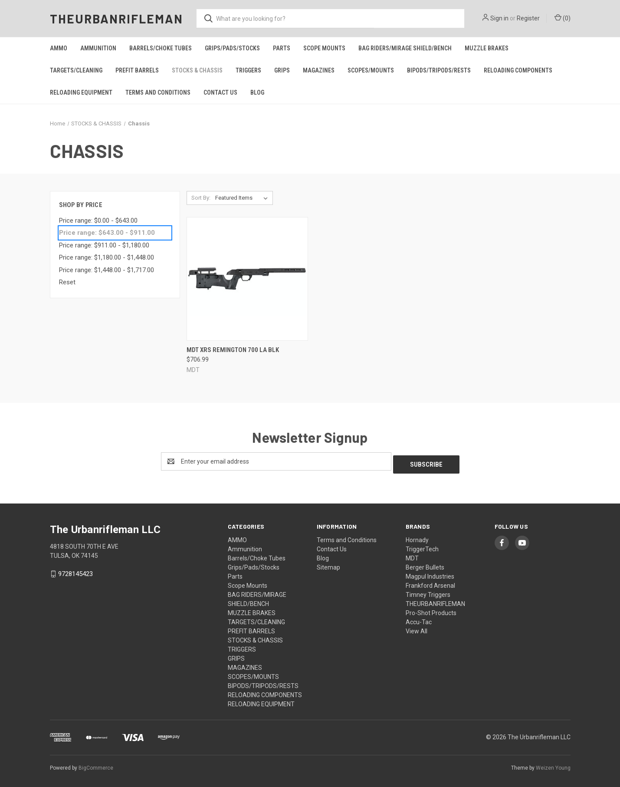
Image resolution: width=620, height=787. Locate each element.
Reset (67, 282)
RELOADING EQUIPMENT (81, 92)
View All (416, 628)
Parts (281, 48)
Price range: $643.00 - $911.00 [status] (107, 233)
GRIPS (282, 70)
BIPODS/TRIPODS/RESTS (439, 70)
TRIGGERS (248, 70)
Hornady (417, 536)
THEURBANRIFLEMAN (435, 600)
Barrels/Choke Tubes (160, 48)
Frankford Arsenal (430, 582)
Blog (257, 92)
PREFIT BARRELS (137, 70)
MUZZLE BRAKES (486, 48)
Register (528, 18)
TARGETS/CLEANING (76, 70)
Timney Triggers (428, 591)
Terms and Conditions (157, 92)
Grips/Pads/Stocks (232, 48)
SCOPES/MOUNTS (371, 70)
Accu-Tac (419, 619)
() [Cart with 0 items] (562, 18)
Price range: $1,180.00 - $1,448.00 (106, 257)
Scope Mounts (324, 48)
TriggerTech (422, 546)
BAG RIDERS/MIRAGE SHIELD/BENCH (405, 48)
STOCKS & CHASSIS (197, 70)
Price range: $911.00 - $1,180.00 (104, 245)
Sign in (499, 18)
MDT (412, 555)
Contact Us (220, 92)
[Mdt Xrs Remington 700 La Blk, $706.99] (247, 279)
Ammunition (98, 48)
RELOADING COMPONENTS (518, 70)
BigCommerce (96, 765)
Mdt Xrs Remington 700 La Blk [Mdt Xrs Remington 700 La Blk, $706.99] (233, 350)
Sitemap (328, 564)
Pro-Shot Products (431, 609)
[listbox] (243, 197)
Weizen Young (553, 765)
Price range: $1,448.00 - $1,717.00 (106, 270)
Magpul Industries (430, 573)
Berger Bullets (425, 564)
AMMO (58, 48)
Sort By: (200, 197)
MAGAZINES (319, 70)
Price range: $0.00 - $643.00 (98, 220)
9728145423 (75, 571)
